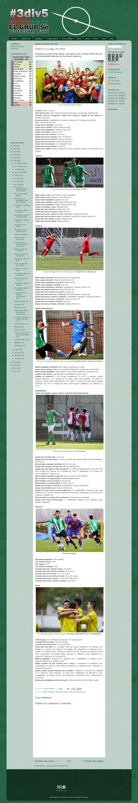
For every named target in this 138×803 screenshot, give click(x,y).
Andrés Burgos (71, 553)
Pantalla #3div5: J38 (21, 301)
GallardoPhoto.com (82, 634)
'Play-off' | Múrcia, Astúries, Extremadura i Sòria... (20, 295)
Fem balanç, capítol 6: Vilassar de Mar (22, 216)
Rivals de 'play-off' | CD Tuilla (21, 250)
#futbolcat (51, 692)
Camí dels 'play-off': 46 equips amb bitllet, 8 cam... (22, 334)
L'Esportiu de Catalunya (95, 361)
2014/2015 (59, 692)
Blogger (85, 797)
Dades (71, 692)
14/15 (87, 39)
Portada (14, 39)
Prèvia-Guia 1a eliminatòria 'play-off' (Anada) (21, 244)
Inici (69, 761)
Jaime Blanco (81, 451)
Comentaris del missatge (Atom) (57, 766)
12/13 (104, 39)
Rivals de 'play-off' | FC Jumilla (21, 264)
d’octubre (18, 169)
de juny (17, 181)
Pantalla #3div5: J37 (21, 324)
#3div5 (45, 692)
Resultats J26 (112, 93)
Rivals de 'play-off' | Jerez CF (21, 279)
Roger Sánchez (49, 689)
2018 (15, 152)
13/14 (95, 39)
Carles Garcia (115, 80)
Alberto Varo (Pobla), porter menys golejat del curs (21, 312)
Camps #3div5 (52, 39)
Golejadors (39, 39)
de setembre (19, 172)
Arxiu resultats (67, 39)
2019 (15, 149)
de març (18, 352)
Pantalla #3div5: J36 (21, 339)
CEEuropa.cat (91, 272)
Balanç (66, 692)
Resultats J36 (19, 342)
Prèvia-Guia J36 (19, 346)
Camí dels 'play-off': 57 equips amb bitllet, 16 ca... (22, 319)
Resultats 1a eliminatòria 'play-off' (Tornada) (21, 189)
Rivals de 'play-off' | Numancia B (21, 255)
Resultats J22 (112, 103)
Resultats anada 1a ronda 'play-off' (21, 230)
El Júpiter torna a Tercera (20, 225)
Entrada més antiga (93, 761)
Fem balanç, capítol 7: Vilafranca (22, 211)
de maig (18, 184)
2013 (15, 365)
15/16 (79, 39)
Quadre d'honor (80, 692)
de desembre (19, 163)
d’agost (17, 175)
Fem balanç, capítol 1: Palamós (22, 289)
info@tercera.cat (113, 64)
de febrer (18, 355)
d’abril (17, 349)
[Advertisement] (17, 124)
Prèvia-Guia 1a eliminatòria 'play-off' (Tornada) (21, 200)
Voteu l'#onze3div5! (21, 234)
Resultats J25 (112, 95)
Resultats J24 (112, 98)
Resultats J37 (19, 327)
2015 (15, 161)
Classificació (26, 39)
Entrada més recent (44, 761)
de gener (18, 358)
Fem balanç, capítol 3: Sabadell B (22, 274)
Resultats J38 (19, 304)
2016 (15, 158)
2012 (15, 368)
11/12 (112, 39)
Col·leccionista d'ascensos (19, 238)
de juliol (18, 178)
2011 (15, 371)
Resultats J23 (112, 101)
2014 (15, 362)
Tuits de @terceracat (115, 72)
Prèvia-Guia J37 (19, 330)
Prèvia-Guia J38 (19, 307)
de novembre (19, 166)
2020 (15, 146)
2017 (15, 155)
